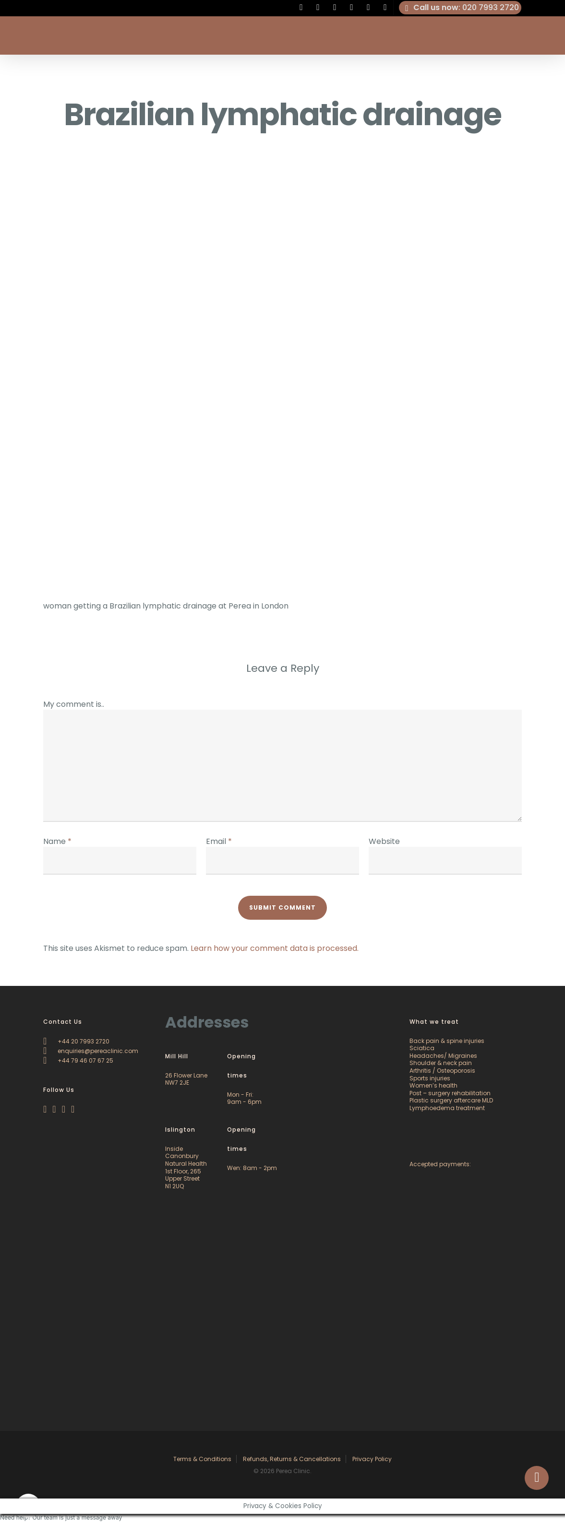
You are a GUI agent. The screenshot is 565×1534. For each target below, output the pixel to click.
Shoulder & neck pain (440, 1063)
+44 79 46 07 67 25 (78, 1060)
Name (57, 841)
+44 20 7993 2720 (76, 1041)
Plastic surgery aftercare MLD (451, 1100)
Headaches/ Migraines (443, 1056)
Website (384, 841)
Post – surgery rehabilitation (450, 1093)
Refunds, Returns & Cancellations (292, 1459)
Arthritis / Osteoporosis (442, 1070)
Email (219, 841)
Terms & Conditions (202, 1459)
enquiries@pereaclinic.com (90, 1051)
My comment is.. (73, 704)
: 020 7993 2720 (460, 7)
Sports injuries (429, 1078)
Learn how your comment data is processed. (275, 948)
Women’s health (433, 1085)
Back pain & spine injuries (446, 1041)
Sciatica (421, 1048)
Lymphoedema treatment (447, 1108)
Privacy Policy (372, 1459)
